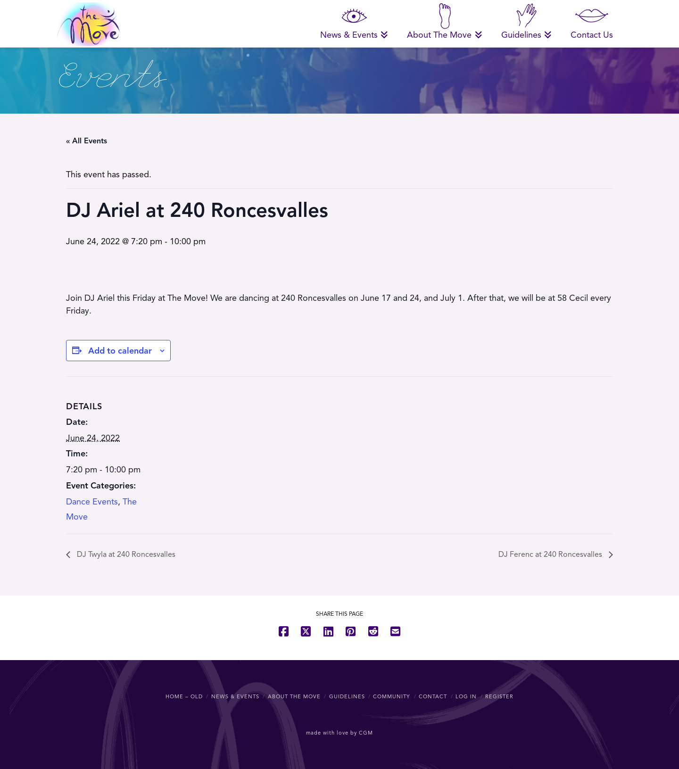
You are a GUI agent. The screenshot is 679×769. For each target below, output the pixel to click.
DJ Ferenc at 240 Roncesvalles (551, 554)
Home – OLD (184, 696)
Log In (466, 696)
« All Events (86, 141)
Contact (433, 696)
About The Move (294, 696)
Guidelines (347, 696)
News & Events (235, 696)
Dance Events (92, 501)
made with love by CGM (339, 732)
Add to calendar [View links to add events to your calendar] (120, 351)
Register (499, 696)
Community (391, 696)
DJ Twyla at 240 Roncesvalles (125, 554)
